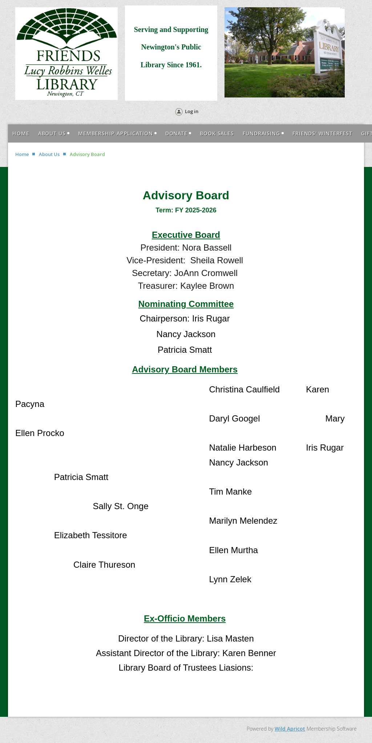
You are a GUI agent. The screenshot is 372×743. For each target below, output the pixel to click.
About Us (49, 154)
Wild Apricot (290, 728)
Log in (191, 111)
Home (22, 154)
